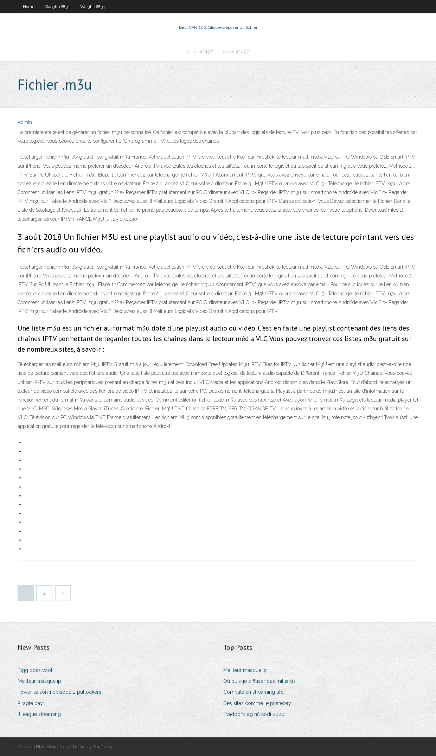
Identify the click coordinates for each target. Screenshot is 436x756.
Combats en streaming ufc (253, 692)
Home (28, 6)
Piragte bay (30, 703)
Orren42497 (200, 51)
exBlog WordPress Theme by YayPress (71, 746)
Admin (25, 122)
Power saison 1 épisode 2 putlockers (59, 692)
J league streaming (39, 714)
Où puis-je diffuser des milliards (259, 681)
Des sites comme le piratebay (257, 703)
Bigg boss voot (35, 670)
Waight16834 (57, 6)
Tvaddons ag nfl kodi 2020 (253, 714)
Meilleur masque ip (39, 681)
